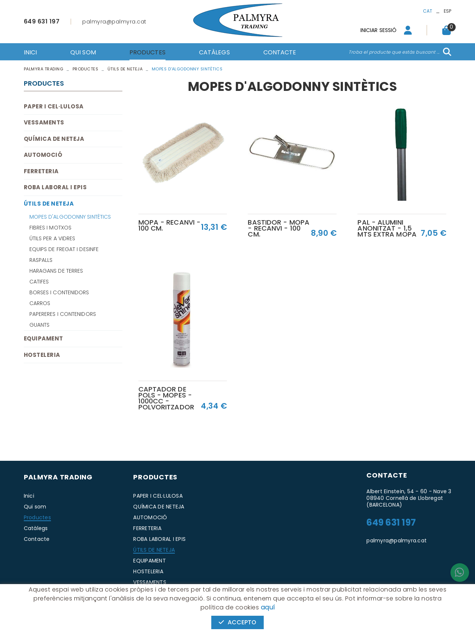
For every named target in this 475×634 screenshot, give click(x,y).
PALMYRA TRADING (44, 69)
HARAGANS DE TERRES (56, 271)
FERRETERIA (41, 171)
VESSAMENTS (44, 122)
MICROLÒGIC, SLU (401, 604)
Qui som (35, 506)
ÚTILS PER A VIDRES (52, 238)
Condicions (116, 603)
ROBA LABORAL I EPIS (55, 187)
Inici (29, 496)
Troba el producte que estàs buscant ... (394, 52)
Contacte (37, 539)
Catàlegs (36, 528)
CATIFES (39, 281)
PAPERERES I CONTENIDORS (62, 314)
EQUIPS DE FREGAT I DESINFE (64, 249)
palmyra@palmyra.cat (114, 21)
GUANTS (39, 325)
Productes (86, 69)
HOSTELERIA (42, 355)
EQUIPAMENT (43, 338)
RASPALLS (41, 260)
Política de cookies (46, 603)
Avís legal (86, 603)
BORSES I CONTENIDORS (59, 292)
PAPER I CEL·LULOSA (54, 106)
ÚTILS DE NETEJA (125, 69)
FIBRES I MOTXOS (50, 227)
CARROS (40, 303)
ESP (448, 11)
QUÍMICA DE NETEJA (54, 139)
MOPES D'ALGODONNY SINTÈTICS (70, 217)
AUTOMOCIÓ (43, 155)
